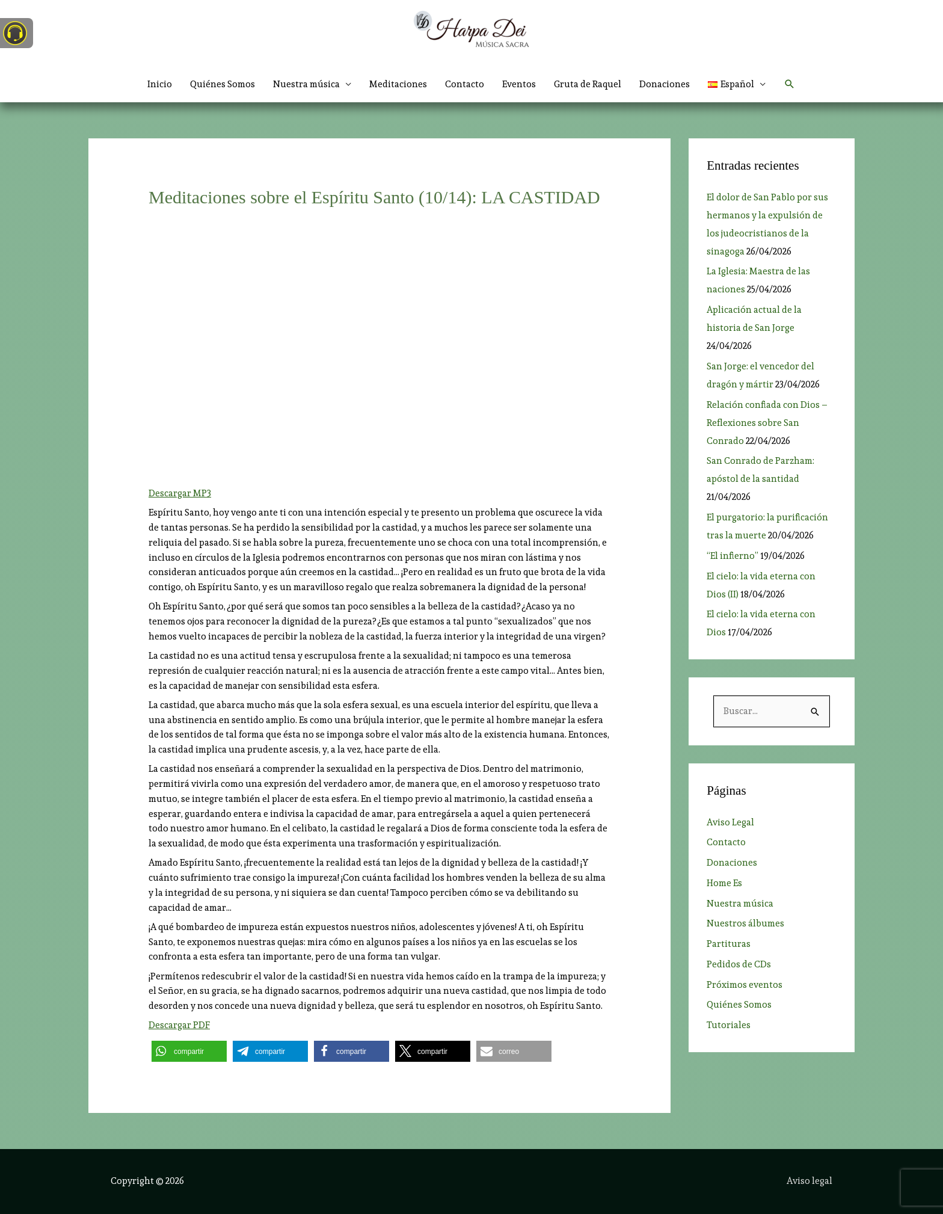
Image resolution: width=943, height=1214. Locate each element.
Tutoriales (729, 1025)
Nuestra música (740, 903)
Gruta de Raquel (587, 84)
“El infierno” (732, 555)
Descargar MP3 (180, 493)
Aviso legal (809, 1180)
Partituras (729, 943)
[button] (737, 84)
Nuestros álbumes (745, 923)
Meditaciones (398, 84)
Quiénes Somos (222, 84)
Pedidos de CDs (739, 964)
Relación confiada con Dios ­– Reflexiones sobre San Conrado (767, 422)
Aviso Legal (730, 822)
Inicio (159, 84)
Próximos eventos (744, 984)
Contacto (464, 84)
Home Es (724, 883)
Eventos (519, 84)
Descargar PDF (179, 1025)
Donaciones (664, 84)
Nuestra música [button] (306, 84)
